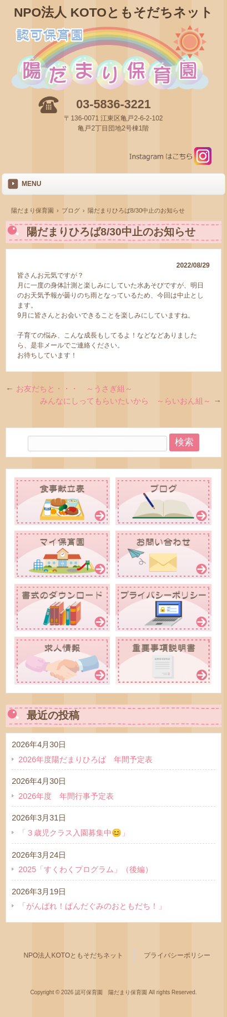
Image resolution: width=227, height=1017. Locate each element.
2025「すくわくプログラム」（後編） (85, 869)
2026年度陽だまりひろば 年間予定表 (85, 759)
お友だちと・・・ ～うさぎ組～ (69, 388)
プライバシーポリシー (177, 955)
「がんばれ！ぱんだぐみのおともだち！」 (92, 906)
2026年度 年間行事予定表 (66, 796)
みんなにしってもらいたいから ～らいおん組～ (130, 400)
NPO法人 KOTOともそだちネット (113, 12)
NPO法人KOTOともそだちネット (70, 955)
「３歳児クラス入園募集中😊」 (73, 832)
